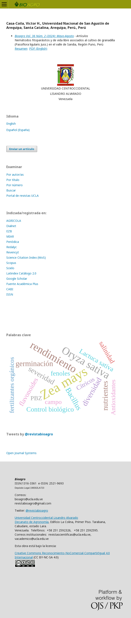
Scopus (11, 263)
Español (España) (18, 130)
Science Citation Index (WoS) (26, 257)
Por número (14, 185)
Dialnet (11, 226)
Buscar (11, 190)
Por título (12, 180)
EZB (9, 231)
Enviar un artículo (21, 149)
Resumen (21, 49)
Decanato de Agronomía (31, 522)
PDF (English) (38, 49)
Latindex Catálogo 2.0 (21, 273)
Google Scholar (16, 279)
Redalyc (11, 247)
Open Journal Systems (21, 453)
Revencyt (12, 252)
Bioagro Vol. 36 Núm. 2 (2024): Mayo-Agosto (44, 36)
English (11, 124)
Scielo (10, 268)
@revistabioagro (39, 434)
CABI (9, 289)
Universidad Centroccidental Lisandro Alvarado (46, 518)
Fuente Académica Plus (22, 284)
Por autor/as (15, 175)
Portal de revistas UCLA (22, 196)
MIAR (10, 236)
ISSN (9, 294)
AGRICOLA (13, 221)
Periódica (12, 242)
